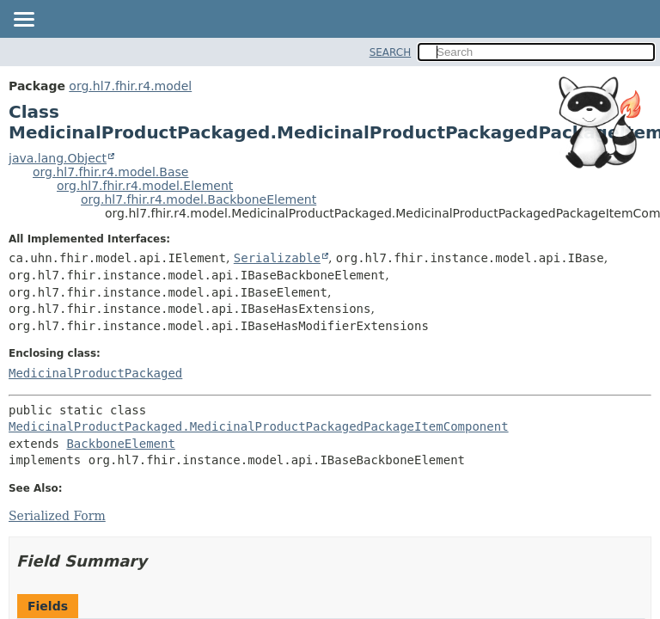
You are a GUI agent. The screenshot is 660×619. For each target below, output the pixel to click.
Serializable (277, 258)
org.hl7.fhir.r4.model (130, 86)
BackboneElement (120, 443)
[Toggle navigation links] (23, 21)
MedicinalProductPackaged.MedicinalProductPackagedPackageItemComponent (259, 426)
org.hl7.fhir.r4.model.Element (145, 186)
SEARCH (391, 52)
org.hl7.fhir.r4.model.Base (110, 172)
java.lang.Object (58, 158)
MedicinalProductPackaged (95, 373)
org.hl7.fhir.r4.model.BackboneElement (198, 199)
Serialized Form (57, 516)
